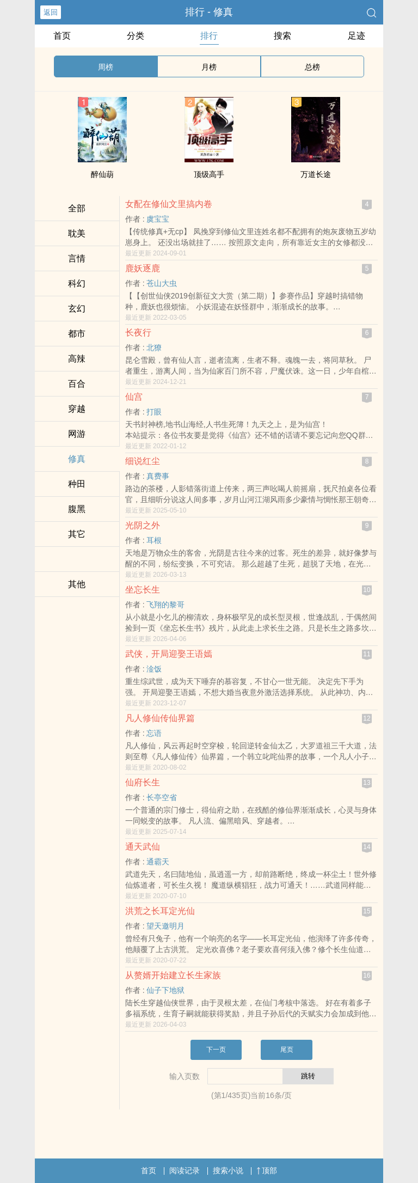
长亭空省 (161, 797)
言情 (76, 258)
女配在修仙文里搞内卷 (168, 204)
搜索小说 (228, 1170)
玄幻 (76, 308)
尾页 (286, 1049)
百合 (76, 383)
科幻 (76, 283)
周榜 (105, 67)
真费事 (157, 476)
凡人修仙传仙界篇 (160, 718)
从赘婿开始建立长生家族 (173, 975)
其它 (76, 534)
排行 (209, 35)
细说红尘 (142, 461)
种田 (76, 484)
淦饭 (154, 668)
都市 (76, 333)
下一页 (216, 1049)
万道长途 (315, 174)
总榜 (312, 67)
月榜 (209, 67)
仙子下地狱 (165, 990)
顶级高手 (209, 174)
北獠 (154, 347)
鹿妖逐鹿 (142, 268)
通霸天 (157, 861)
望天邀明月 (165, 926)
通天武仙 (142, 846)
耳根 (154, 540)
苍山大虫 (161, 283)
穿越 (76, 408)
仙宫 (134, 396)
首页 (62, 35)
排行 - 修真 (209, 12)
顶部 (266, 1170)
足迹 (356, 35)
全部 (76, 208)
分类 (135, 35)
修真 (76, 459)
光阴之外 (142, 525)
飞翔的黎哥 (165, 604)
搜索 (282, 35)
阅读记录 (184, 1170)
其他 (76, 584)
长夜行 (138, 332)
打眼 (154, 411)
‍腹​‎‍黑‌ (76, 509)
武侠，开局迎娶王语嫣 (168, 653)
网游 (76, 433)
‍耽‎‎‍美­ (76, 233)
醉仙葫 (102, 174)
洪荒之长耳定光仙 (160, 911)
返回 (51, 12)
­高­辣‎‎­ (76, 358)
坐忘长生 (142, 589)
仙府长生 (142, 782)
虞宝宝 (157, 219)
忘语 (154, 733)
